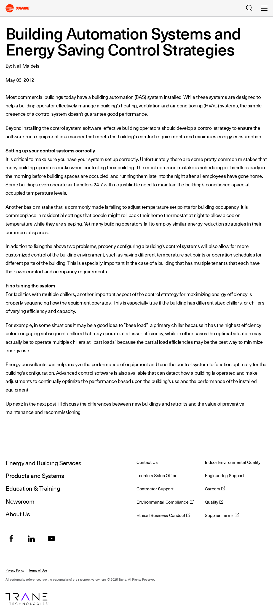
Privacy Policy (15, 570)
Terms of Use (38, 570)
